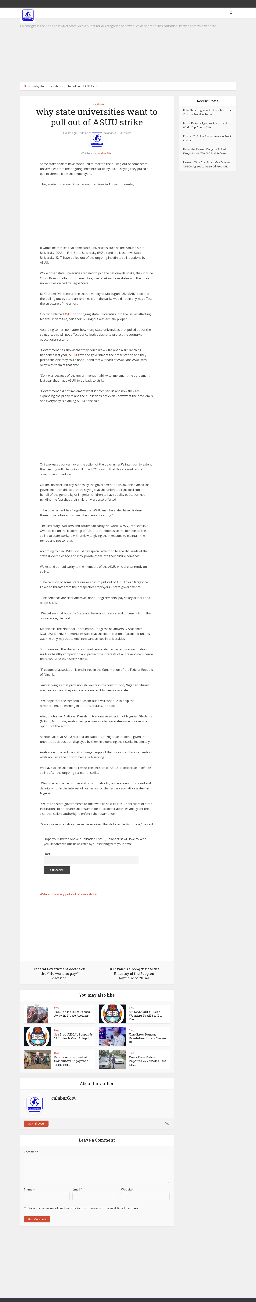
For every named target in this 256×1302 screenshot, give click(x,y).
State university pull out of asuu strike (69, 894)
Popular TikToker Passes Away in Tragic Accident (72, 1013)
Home (27, 86)
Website (127, 1189)
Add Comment (88, 133)
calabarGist (110, 133)
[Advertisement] (128, 50)
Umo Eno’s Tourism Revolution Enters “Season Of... (148, 1038)
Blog (56, 1007)
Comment (31, 1152)
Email (47, 854)
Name (29, 1189)
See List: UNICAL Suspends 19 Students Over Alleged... (73, 1036)
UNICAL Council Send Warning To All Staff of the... (145, 1015)
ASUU (68, 314)
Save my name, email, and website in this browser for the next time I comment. (83, 1208)
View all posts (36, 1123)
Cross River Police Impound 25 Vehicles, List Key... (147, 1061)
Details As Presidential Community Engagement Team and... (72, 1061)
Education (97, 104)
